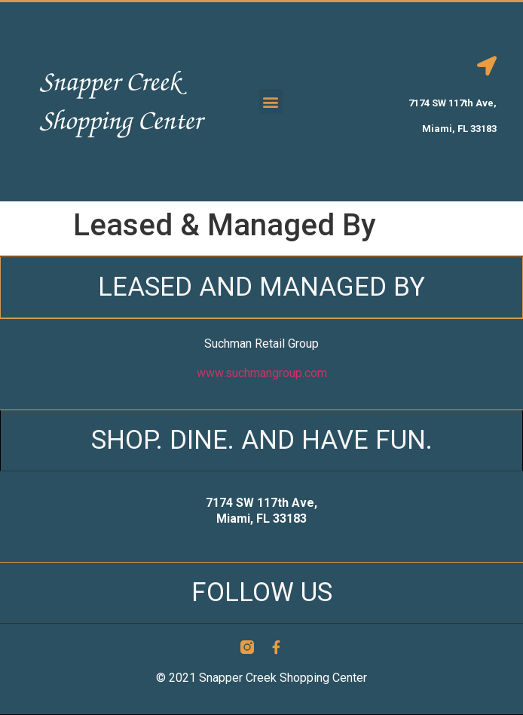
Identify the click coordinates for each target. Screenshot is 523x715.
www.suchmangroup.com (262, 373)
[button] (270, 101)
